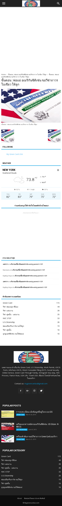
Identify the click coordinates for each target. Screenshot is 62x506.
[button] (58, 3)
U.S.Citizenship (9, 322)
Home (3, 74)
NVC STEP (7, 318)
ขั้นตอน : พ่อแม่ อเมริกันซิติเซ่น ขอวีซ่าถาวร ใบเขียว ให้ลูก (27, 74)
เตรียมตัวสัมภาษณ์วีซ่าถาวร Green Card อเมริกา (36, 436)
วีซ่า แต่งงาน (8, 310)
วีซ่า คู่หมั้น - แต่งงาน (11, 314)
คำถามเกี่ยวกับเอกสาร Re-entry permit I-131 (26, 264)
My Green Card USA (14, 154)
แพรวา (5, 264)
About (19, 498)
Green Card (7, 303)
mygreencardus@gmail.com (35, 383)
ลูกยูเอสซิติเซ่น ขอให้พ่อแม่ (13, 333)
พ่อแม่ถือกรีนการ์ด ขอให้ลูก (13, 326)
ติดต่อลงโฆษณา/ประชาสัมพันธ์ (34, 498)
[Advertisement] (31, 39)
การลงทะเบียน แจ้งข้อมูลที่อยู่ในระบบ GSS (34, 412)
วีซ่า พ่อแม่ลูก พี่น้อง (10, 307)
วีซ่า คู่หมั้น (7, 330)
